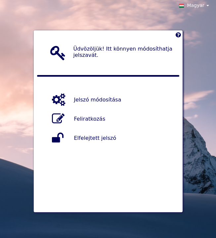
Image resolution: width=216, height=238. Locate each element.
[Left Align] (178, 36)
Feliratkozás (90, 118)
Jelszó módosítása (97, 99)
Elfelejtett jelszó (95, 138)
